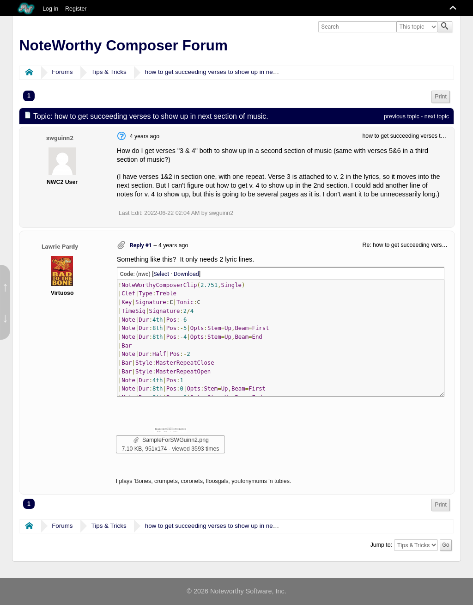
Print (441, 96)
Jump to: (381, 545)
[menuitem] (440, 97)
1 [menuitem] (28, 95)
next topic (436, 116)
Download (186, 274)
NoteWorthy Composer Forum (123, 45)
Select (161, 274)
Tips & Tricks (109, 71)
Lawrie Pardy (60, 246)
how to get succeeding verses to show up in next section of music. (235, 71)
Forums (62, 71)
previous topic (401, 116)
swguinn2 (59, 137)
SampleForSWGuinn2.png (171, 440)
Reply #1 (141, 245)
